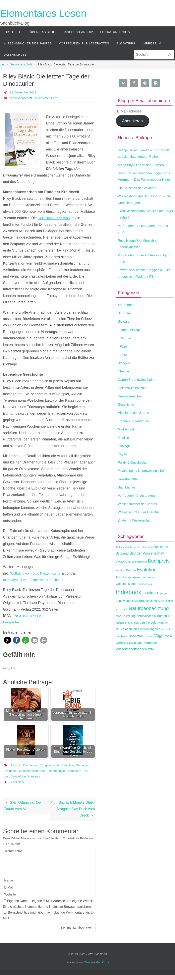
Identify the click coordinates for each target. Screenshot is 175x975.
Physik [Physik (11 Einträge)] (119, 642)
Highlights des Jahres (135, 426)
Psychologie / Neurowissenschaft (144, 484)
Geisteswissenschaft (134, 401)
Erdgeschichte (52, 765)
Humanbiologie (132, 343)
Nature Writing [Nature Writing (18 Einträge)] (126, 629)
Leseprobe (11, 622)
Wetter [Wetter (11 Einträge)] (140, 656)
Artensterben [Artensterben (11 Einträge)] (136, 560)
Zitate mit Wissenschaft (136, 533)
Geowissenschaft (21, 64)
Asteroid (16, 765)
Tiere (56, 98)
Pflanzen (127, 351)
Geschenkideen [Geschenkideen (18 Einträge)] (126, 596)
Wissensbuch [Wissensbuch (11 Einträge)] (150, 656)
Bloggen (124, 376)
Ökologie (125, 459)
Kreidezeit (25, 770)
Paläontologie (73, 770)
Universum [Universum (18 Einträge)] (136, 648)
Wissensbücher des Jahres (139, 517)
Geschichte (43, 98)
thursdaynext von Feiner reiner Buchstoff (35, 580)
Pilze (124, 359)
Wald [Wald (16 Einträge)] (168, 648)
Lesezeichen (18, 782)
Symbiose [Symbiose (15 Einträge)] (122, 648)
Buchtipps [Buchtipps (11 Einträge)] (120, 583)
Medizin (124, 450)
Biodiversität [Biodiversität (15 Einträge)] (123, 574)
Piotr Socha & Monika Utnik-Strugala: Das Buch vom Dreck (74, 809)
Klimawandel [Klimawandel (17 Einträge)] (124, 613)
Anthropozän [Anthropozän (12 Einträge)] (122, 560)
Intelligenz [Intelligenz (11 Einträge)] (164, 606)
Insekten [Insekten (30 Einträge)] (150, 605)
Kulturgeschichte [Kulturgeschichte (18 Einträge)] (145, 613)
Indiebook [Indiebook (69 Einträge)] (128, 605)
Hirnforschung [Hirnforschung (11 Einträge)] (145, 597)
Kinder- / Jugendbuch (135, 434)
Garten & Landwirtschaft (137, 393)
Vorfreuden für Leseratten (138, 509)
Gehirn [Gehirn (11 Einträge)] (144, 590)
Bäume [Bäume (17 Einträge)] (131, 583)
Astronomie (127, 318)
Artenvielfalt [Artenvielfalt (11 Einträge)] (148, 560)
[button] (7, 640)
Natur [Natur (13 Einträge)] (125, 622)
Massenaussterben (48, 770)
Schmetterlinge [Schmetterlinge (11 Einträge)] (166, 642)
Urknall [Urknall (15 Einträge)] (149, 648)
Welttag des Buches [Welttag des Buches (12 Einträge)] (126, 656)
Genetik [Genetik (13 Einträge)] (152, 590)
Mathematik (127, 442)
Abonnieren (132, 121)
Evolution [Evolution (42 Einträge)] (147, 582)
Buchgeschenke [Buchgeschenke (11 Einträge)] (139, 575)
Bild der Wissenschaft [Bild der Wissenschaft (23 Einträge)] (147, 566)
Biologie (124, 334)
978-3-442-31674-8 (27, 616)
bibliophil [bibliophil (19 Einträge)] (161, 560)
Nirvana (88, 962)
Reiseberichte (129, 492)
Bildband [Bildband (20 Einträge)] (122, 566)
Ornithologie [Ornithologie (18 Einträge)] (148, 635)
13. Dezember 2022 (24, 92)
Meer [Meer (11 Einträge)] (118, 622)
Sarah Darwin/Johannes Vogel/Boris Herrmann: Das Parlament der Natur (140, 186)
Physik (123, 467)
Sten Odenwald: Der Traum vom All (23, 806)
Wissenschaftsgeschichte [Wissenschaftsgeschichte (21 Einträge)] (135, 662)
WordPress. (103, 962)
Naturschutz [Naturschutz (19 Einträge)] (162, 629)
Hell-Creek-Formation (55, 218)
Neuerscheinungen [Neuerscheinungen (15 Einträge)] (127, 635)
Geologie (10, 770)
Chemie (124, 384)
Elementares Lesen (43, 13)
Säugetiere (11, 776)
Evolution (70, 765)
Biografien (126, 326)
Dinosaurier (32, 765)
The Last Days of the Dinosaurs (43, 776)
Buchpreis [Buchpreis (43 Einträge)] (159, 574)
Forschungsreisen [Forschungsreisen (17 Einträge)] (128, 590)
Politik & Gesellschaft (135, 475)
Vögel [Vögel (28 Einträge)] (159, 648)
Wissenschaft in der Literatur (141, 525)
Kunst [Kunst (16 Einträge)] (161, 613)
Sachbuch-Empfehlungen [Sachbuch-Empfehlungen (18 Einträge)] (140, 642)
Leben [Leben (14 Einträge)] (169, 613)
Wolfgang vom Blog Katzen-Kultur (37, 573)
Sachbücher (127, 500)
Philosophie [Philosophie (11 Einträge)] (162, 636)
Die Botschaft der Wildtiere (139, 201)
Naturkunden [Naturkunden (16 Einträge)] (145, 629)
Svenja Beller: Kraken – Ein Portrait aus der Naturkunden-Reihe (141, 156)
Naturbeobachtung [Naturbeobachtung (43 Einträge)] (149, 621)
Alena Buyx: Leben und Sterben (143, 171)
